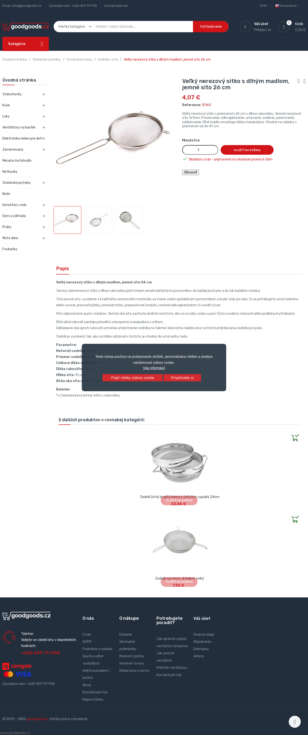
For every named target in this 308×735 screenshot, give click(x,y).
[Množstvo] (200, 150)
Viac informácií (154, 368)
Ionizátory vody (14, 205)
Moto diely (10, 238)
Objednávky (202, 642)
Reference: (191, 105)
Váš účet (201, 618)
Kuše (6, 105)
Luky (6, 116)
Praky (6, 227)
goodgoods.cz (38, 719)
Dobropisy (201, 649)
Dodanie (125, 635)
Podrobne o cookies (98, 649)
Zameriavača (12, 149)
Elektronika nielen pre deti (22, 138)
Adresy (198, 656)
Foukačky (9, 249)
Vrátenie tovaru (131, 663)
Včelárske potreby (16, 183)
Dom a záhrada (14, 216)
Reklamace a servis (134, 671)
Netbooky (10, 172)
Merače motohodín (17, 161)
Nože (6, 194)
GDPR (87, 642)
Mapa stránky (93, 699)
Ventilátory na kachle (18, 127)
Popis (62, 268)
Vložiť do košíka (247, 150)
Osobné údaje (203, 635)
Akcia (87, 685)
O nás (87, 635)
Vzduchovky (12, 94)
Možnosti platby (131, 656)
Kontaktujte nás (116, 5)
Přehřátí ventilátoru (171, 668)
